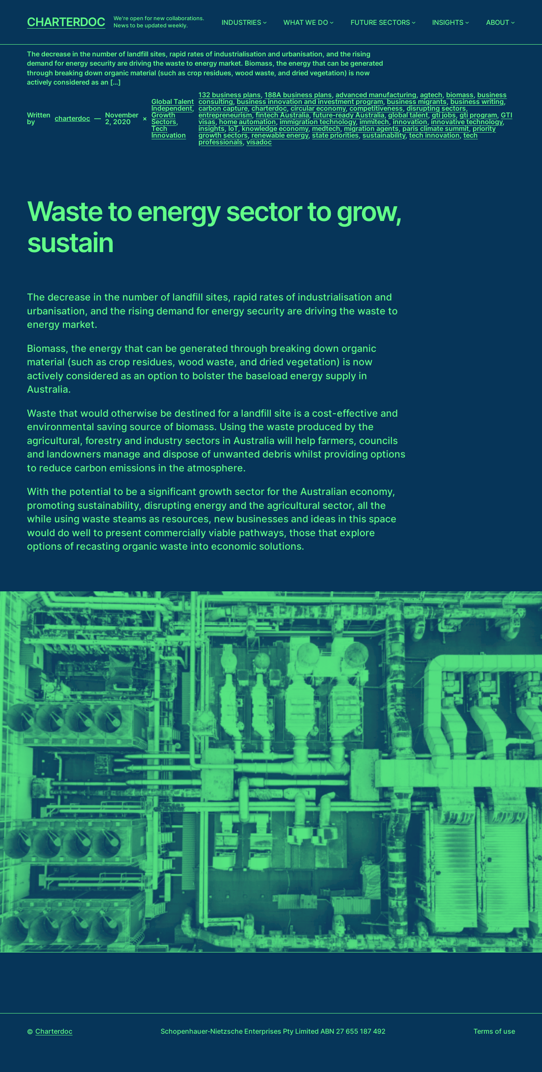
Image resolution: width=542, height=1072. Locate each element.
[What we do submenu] (332, 22)
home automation (247, 121)
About (497, 22)
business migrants (417, 101)
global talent (408, 115)
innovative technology (466, 121)
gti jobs (444, 115)
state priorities (335, 135)
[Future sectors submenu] (414, 22)
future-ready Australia (348, 115)
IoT (233, 128)
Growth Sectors (163, 118)
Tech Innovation (168, 131)
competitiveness (376, 108)
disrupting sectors (436, 108)
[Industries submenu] (265, 22)
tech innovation (434, 135)
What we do (305, 22)
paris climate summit (435, 128)
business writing (477, 101)
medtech (326, 128)
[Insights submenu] (467, 22)
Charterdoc (66, 22)
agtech (431, 94)
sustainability (383, 135)
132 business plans (229, 94)
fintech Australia (282, 115)
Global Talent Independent (172, 104)
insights (211, 128)
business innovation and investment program (310, 101)
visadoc (259, 142)
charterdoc (269, 108)
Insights (447, 22)
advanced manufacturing (376, 94)
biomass (459, 94)
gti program (478, 115)
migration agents (371, 128)
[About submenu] (513, 22)
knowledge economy (275, 128)
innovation (410, 121)
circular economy (318, 108)
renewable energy (279, 135)
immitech (374, 121)
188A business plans (298, 94)
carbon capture (223, 108)
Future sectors (380, 22)
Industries (241, 22)
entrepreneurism (225, 115)
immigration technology (318, 121)
